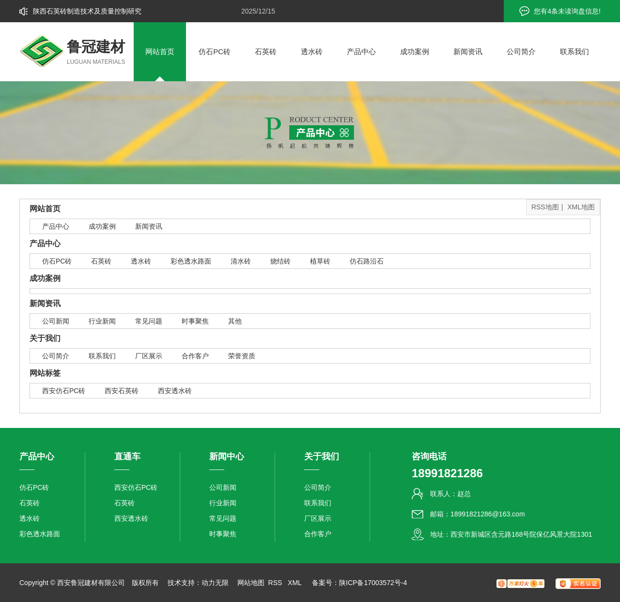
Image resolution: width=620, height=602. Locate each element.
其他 (235, 321)
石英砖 (266, 51)
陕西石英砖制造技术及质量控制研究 (87, 11)
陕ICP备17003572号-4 (373, 583)
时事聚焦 (195, 321)
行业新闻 (102, 321)
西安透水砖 (175, 391)
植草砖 (320, 261)
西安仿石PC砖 (63, 391)
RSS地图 (545, 207)
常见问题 (148, 321)
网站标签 (45, 373)
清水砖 (241, 261)
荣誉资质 (241, 356)
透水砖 (312, 51)
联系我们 (574, 51)
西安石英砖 (122, 391)
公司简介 (521, 51)
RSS (276, 583)
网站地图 (250, 583)
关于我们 (45, 338)
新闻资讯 (467, 51)
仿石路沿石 (367, 261)
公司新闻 (55, 321)
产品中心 (361, 51)
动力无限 (215, 583)
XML (295, 583)
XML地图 (581, 207)
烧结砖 (280, 261)
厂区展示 (148, 356)
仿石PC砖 (215, 51)
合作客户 (195, 356)
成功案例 (414, 51)
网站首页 (159, 51)
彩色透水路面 (190, 261)
